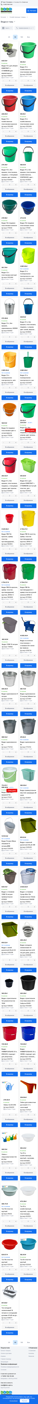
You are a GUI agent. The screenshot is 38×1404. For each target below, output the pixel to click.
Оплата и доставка (6, 1353)
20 (9, 37)
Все (28, 37)
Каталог (31, 11)
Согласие (3, 1369)
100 (22, 37)
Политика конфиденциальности (10, 1367)
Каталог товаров (5, 1350)
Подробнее (14, 1401)
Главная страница (6, 1359)
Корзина (3, 1356)
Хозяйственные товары (18, 17)
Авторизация (4, 1361)
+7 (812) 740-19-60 (6, 4)
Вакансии (31, 1356)
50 (15, 37)
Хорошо (24, 1401)
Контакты (31, 1353)
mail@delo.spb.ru (7, 1385)
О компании (32, 1350)
